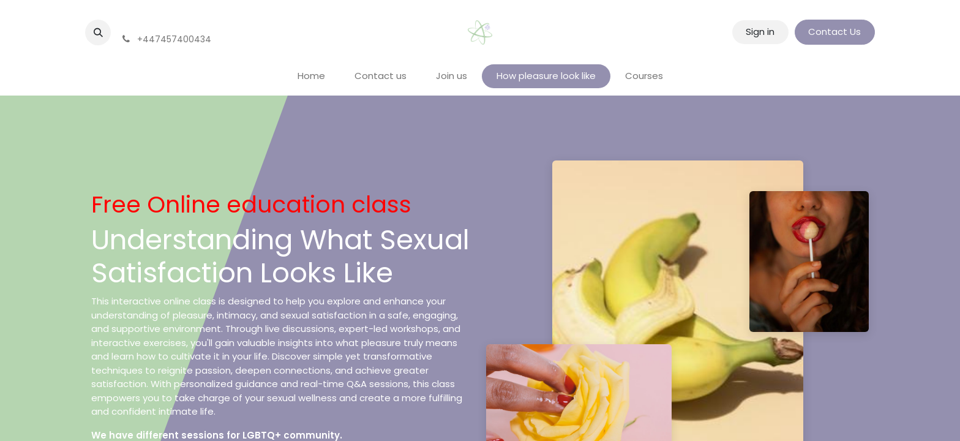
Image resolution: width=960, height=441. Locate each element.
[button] (98, 32)
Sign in (760, 31)
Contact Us (834, 31)
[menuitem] (311, 76)
